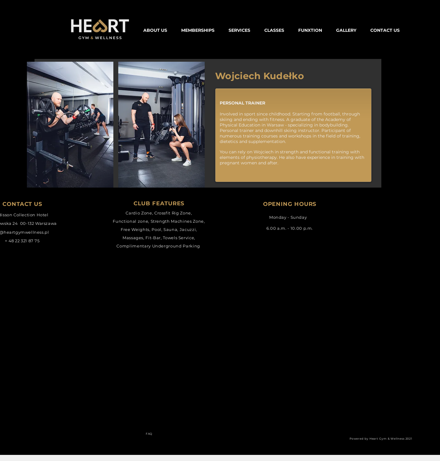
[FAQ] (150, 434)
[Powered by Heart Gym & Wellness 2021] (381, 438)
